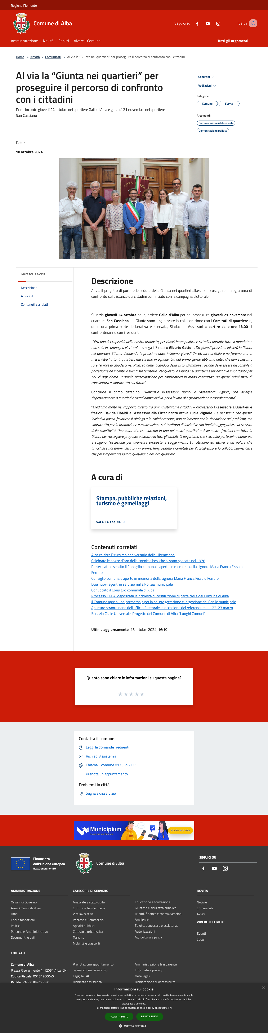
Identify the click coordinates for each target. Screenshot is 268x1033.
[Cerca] (252, 23)
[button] (134, 1026)
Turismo (78, 937)
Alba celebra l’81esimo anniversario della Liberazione (133, 555)
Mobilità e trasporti (86, 943)
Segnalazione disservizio (90, 970)
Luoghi (201, 939)
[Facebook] (192, 23)
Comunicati (53, 56)
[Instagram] (213, 23)
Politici (16, 925)
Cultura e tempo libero (89, 908)
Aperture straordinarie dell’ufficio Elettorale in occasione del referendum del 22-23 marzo (162, 608)
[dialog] (134, 1008)
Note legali (142, 975)
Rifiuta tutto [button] (149, 1016)
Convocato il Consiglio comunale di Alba (122, 590)
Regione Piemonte (24, 5)
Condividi (206, 76)
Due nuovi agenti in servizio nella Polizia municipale (132, 584)
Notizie (202, 902)
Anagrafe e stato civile (89, 902)
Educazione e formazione (152, 901)
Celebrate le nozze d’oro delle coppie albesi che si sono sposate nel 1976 (148, 561)
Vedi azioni (207, 85)
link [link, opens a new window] (170, 1008)
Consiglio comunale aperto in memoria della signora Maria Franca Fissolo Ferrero (155, 578)
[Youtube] (202, 23)
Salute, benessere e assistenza (156, 925)
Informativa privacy (148, 970)
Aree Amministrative (26, 908)
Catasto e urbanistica (88, 931)
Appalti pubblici (84, 925)
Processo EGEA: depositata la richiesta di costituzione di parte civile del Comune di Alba (160, 596)
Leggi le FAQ (81, 975)
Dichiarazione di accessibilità (155, 981)
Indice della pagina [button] (33, 274)
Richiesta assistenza (87, 981)
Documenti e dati (23, 937)
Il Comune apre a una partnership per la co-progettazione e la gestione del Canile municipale (163, 602)
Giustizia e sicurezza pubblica (155, 907)
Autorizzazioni (145, 931)
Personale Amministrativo (29, 931)
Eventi (201, 933)
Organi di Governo (24, 902)
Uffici (14, 913)
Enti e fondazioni (23, 919)
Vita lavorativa (83, 913)
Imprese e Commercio (88, 919)
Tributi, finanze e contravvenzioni (158, 913)
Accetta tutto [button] (119, 1017)
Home (20, 56)
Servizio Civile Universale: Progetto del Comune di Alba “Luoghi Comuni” (148, 613)
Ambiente (142, 919)
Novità (35, 56)
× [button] (263, 987)
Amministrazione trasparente (156, 964)
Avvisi (201, 913)
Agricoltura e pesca (148, 937)
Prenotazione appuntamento (93, 964)
